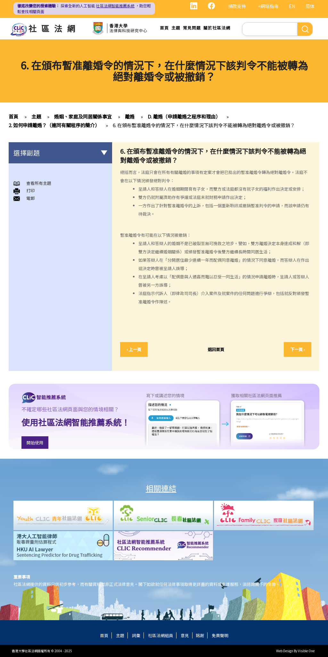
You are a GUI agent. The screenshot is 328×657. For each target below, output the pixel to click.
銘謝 (200, 635)
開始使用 (35, 442)
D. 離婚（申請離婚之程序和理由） (184, 116)
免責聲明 (220, 635)
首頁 (164, 28)
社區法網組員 (160, 635)
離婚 (130, 116)
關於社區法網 (216, 28)
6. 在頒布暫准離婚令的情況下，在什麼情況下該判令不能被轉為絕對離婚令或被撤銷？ (204, 125)
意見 (185, 635)
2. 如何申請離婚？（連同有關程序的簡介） (54, 125)
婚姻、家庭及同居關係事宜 (83, 116)
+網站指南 (268, 6)
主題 (175, 28)
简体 (310, 6)
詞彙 (136, 635)
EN (292, 6)
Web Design (284, 650)
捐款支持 (237, 6)
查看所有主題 (38, 183)
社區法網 (54, 28)
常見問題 (192, 28)
